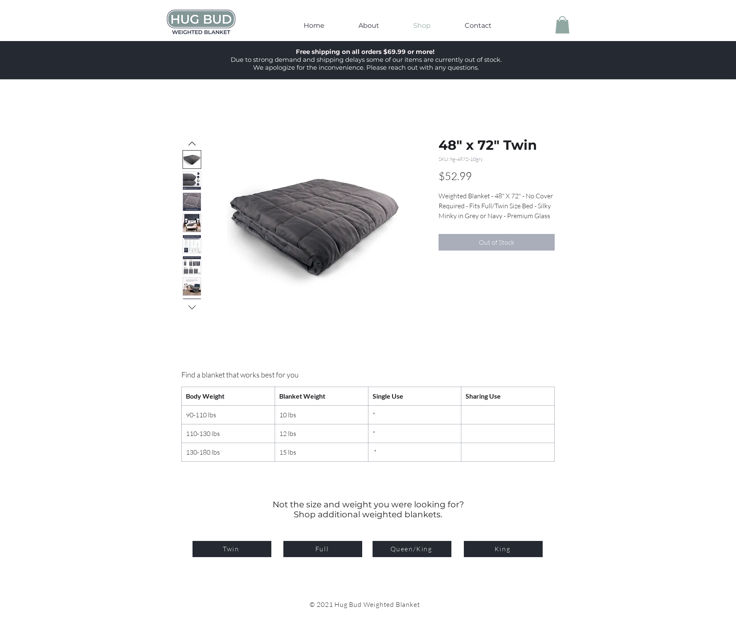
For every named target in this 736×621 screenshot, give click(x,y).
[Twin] (232, 549)
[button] (562, 25)
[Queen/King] (412, 549)
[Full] (322, 549)
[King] (503, 549)
